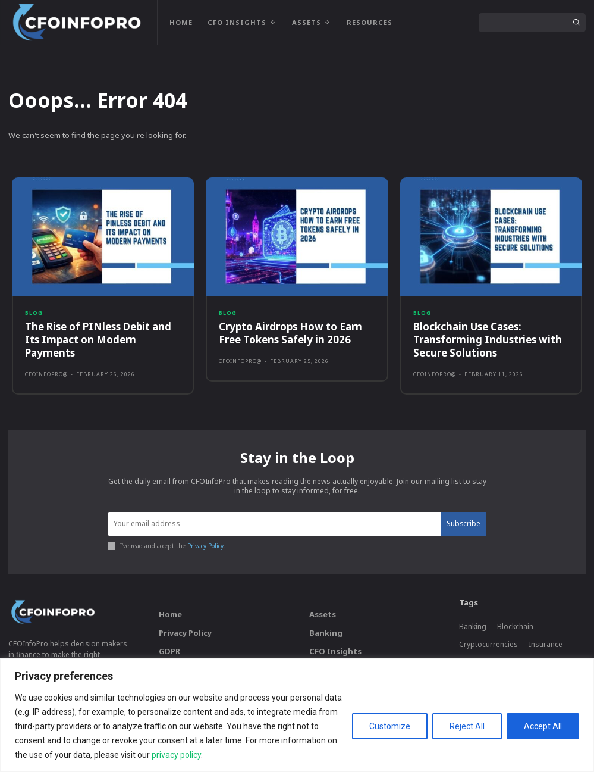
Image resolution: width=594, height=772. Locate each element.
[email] (274, 524)
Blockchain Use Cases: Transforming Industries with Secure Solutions (487, 340)
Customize (389, 726)
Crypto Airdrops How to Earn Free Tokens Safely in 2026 (290, 333)
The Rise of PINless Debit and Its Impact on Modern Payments (98, 340)
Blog (34, 312)
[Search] (576, 22)
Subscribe (463, 523)
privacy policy (176, 755)
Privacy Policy (205, 545)
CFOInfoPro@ (46, 374)
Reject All (467, 726)
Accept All (543, 726)
